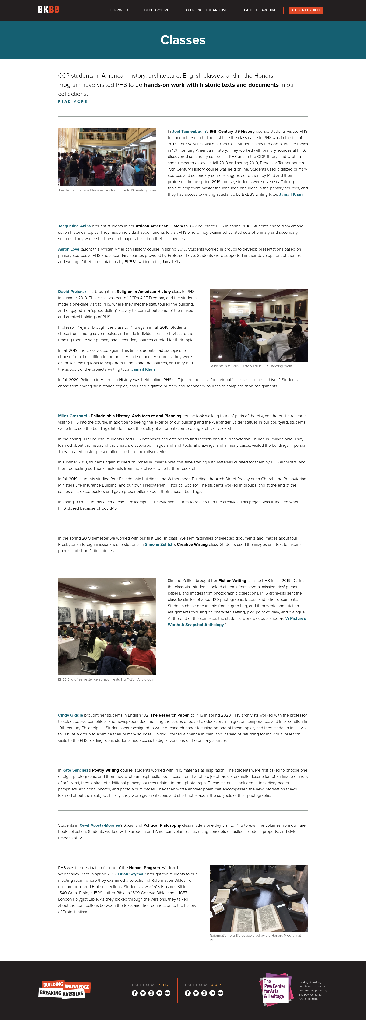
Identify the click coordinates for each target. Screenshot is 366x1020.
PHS (163, 985)
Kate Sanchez (75, 770)
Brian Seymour (132, 874)
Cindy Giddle (70, 715)
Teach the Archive (259, 10)
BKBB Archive (156, 10)
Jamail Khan (291, 194)
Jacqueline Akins (74, 226)
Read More (73, 101)
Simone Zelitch (159, 544)
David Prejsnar (72, 291)
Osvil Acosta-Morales (100, 825)
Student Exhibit (305, 10)
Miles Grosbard (72, 415)
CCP (216, 985)
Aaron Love (68, 249)
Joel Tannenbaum (189, 131)
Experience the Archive (205, 10)
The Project (118, 10)
